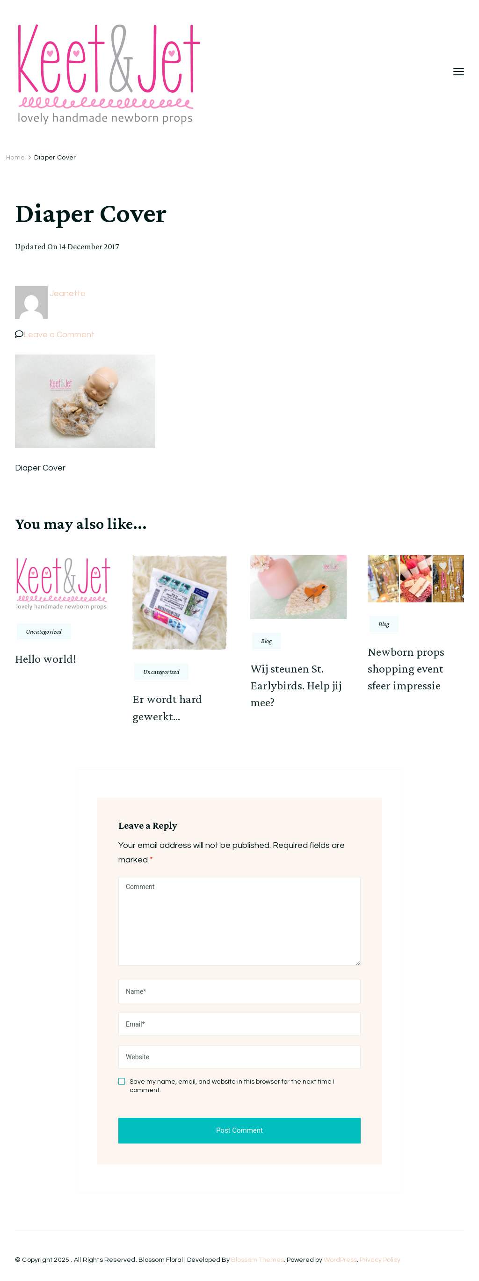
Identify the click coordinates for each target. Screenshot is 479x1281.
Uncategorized (44, 631)
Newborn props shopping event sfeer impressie (406, 669)
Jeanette (68, 293)
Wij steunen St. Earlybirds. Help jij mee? (295, 685)
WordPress (340, 1260)
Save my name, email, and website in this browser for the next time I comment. (232, 1085)
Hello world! (45, 659)
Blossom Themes (257, 1260)
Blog (266, 640)
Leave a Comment (58, 334)
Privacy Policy (380, 1260)
